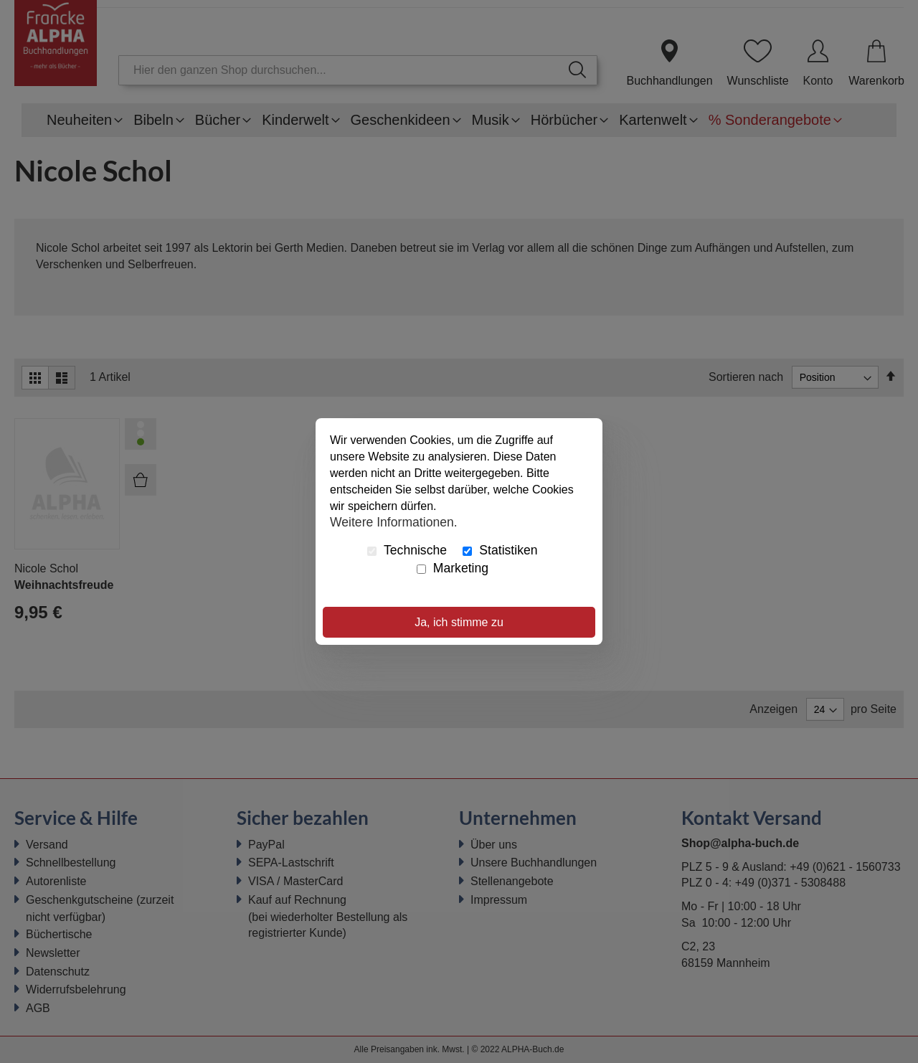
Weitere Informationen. (394, 521)
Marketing (452, 568)
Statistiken (500, 550)
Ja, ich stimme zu (459, 622)
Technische (407, 550)
